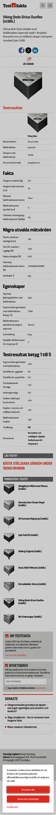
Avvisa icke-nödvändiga (28, 799)
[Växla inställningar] (13, 807)
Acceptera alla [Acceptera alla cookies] (28, 789)
